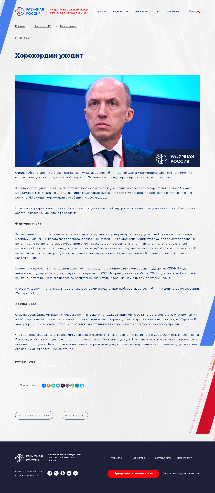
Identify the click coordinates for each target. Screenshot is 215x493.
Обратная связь (163, 458)
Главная (101, 11)
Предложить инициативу (133, 473)
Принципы (141, 11)
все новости (74, 415)
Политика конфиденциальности (181, 473)
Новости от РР (120, 11)
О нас (157, 11)
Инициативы (174, 11)
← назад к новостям (34, 415)
